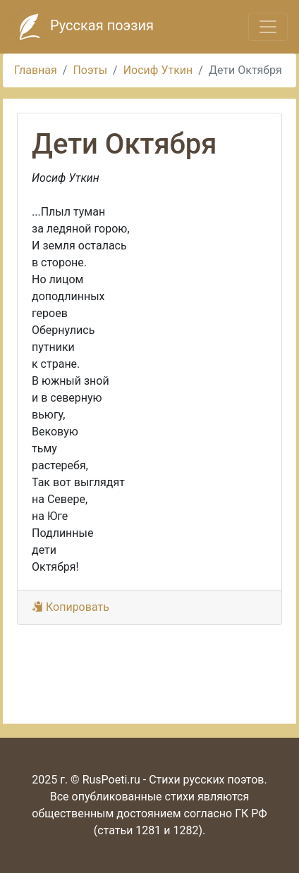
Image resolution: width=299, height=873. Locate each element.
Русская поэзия (82, 26)
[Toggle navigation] (268, 27)
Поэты (90, 70)
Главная (35, 70)
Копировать (70, 607)
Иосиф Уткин (158, 70)
